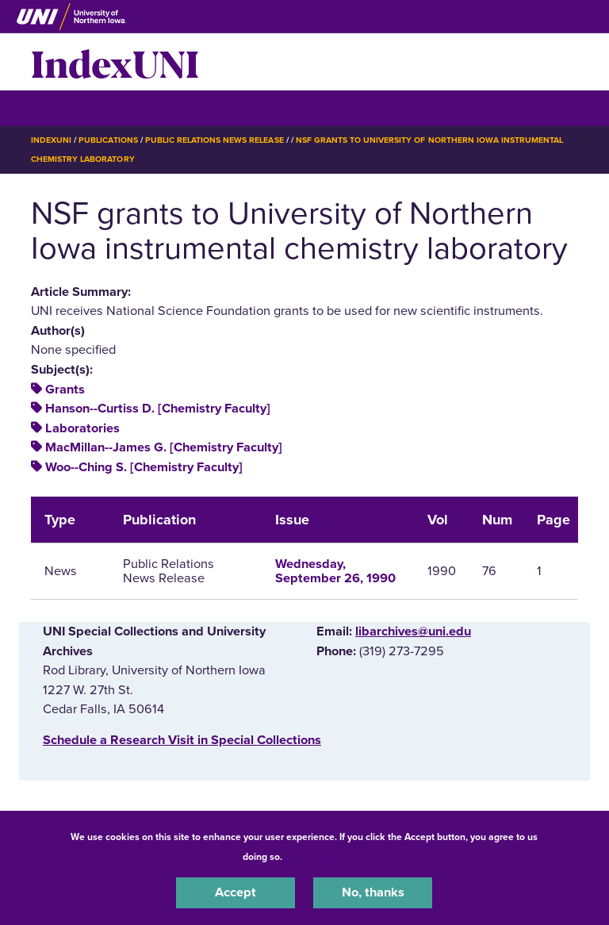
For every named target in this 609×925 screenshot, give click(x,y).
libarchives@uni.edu (413, 631)
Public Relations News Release (214, 140)
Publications (108, 140)
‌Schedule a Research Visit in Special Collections (182, 740)
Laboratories (82, 428)
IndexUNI (115, 62)
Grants (65, 389)
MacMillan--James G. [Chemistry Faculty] (163, 447)
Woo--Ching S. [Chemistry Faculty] (144, 467)
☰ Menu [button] (59, 107)
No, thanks (373, 892)
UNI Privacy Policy (326, 856)
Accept (235, 892)
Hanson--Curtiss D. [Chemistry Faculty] (157, 408)
